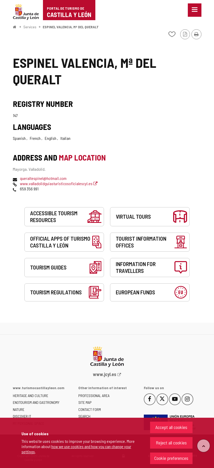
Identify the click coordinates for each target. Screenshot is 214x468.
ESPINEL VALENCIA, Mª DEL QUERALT (71, 27)
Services (29, 27)
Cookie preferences (171, 458)
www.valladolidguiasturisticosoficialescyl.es (58, 183)
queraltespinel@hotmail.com (43, 178)
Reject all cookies (171, 442)
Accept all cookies (171, 427)
